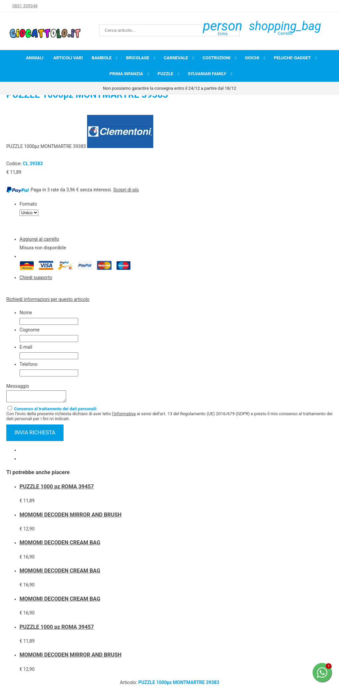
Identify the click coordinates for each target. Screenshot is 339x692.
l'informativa (124, 415)
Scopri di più (126, 189)
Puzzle (165, 73)
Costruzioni (216, 57)
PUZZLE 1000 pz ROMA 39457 (57, 488)
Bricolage (137, 57)
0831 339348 (24, 5)
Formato (28, 204)
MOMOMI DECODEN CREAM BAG (60, 544)
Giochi (252, 57)
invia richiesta (35, 434)
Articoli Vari (68, 57)
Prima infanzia (126, 73)
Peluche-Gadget (292, 57)
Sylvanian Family (207, 73)
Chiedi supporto (36, 277)
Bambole (102, 57)
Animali (34, 57)
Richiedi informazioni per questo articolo (47, 299)
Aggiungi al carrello (39, 239)
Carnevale (176, 57)
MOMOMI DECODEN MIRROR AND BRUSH (70, 517)
